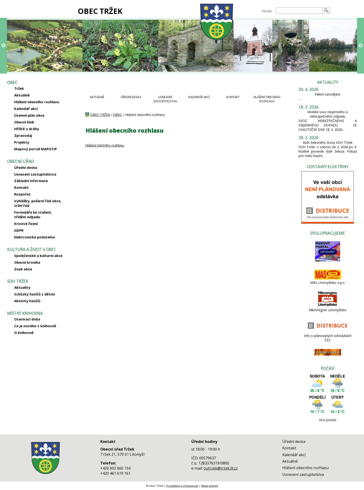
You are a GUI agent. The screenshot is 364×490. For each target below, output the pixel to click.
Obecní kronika (27, 262)
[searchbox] (299, 10)
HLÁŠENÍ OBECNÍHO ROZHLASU (267, 99)
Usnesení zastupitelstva (35, 174)
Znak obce (23, 269)
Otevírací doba (27, 319)
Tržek (19, 88)
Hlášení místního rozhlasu (104, 145)
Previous (3, 45)
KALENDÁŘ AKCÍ (199, 97)
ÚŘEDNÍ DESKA (131, 97)
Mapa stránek (209, 485)
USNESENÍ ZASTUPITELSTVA (165, 99)
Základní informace (31, 180)
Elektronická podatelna (34, 237)
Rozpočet (22, 194)
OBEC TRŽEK (100, 11)
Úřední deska (25, 167)
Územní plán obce (29, 115)
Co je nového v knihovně (35, 325)
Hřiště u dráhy (26, 128)
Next (360, 45)
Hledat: (267, 11)
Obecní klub (24, 122)
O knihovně (24, 332)
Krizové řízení (26, 223)
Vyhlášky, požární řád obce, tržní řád (37, 203)
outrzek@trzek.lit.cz (221, 468)
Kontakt (21, 187)
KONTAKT (233, 97)
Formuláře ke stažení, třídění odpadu (33, 214)
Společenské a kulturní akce (38, 255)
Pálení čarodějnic (328, 94)
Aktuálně (22, 95)
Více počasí (327, 420)
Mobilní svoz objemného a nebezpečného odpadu (327, 114)
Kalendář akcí (26, 108)
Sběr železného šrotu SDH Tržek (327, 142)
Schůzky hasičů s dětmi (34, 294)
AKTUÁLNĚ (97, 97)
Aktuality (22, 287)
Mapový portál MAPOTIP (35, 149)
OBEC (117, 114)
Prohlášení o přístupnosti (182, 485)
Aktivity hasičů (27, 300)
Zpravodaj (23, 135)
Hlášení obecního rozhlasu (36, 101)
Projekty (21, 142)
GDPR (18, 230)
